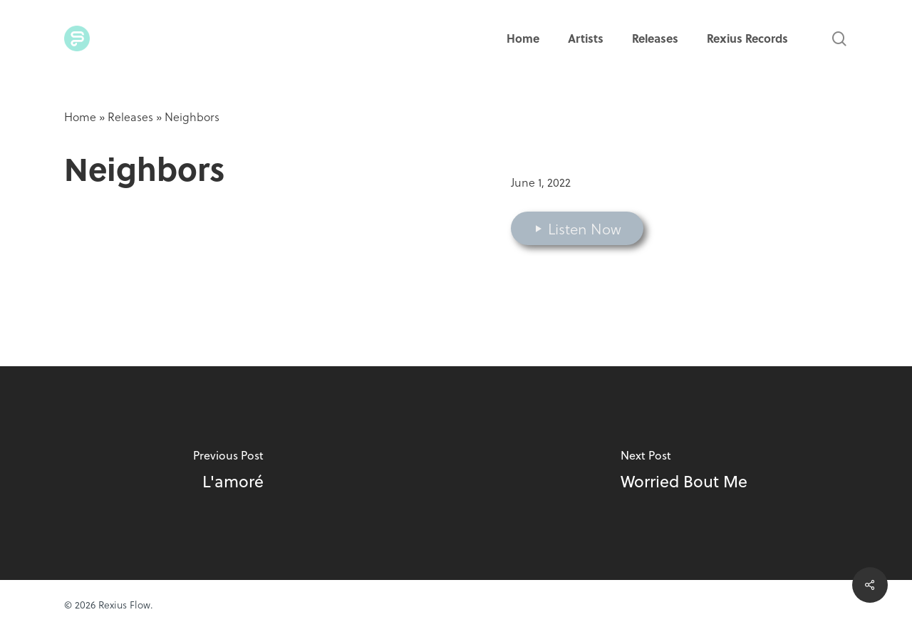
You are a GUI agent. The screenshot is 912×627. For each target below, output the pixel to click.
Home (80, 116)
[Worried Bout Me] (684, 473)
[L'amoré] (228, 473)
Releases (130, 116)
